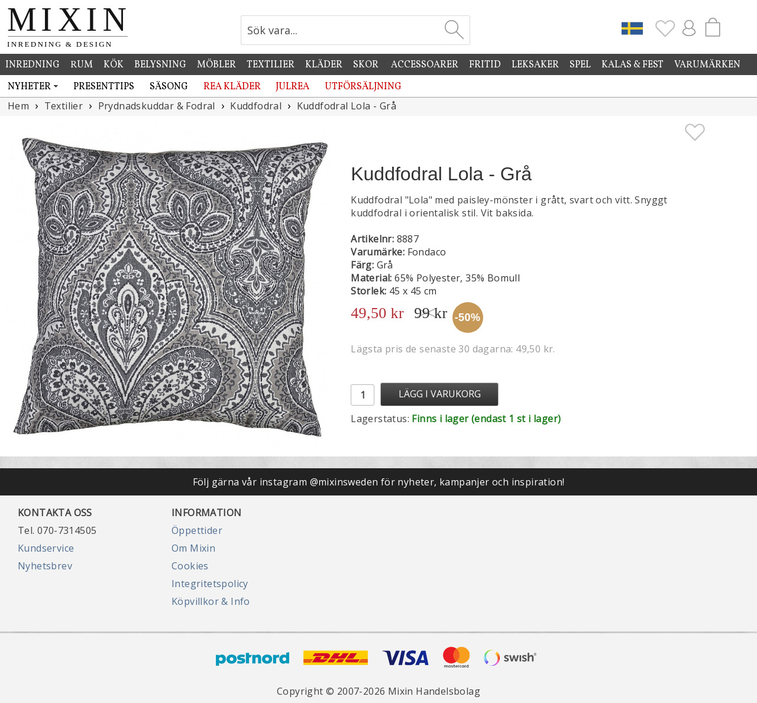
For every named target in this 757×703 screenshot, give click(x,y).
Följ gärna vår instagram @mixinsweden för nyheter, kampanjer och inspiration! (379, 481)
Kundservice (46, 548)
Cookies (190, 565)
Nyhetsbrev (45, 565)
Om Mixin (193, 548)
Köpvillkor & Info (211, 601)
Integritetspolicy (210, 583)
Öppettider (197, 530)
